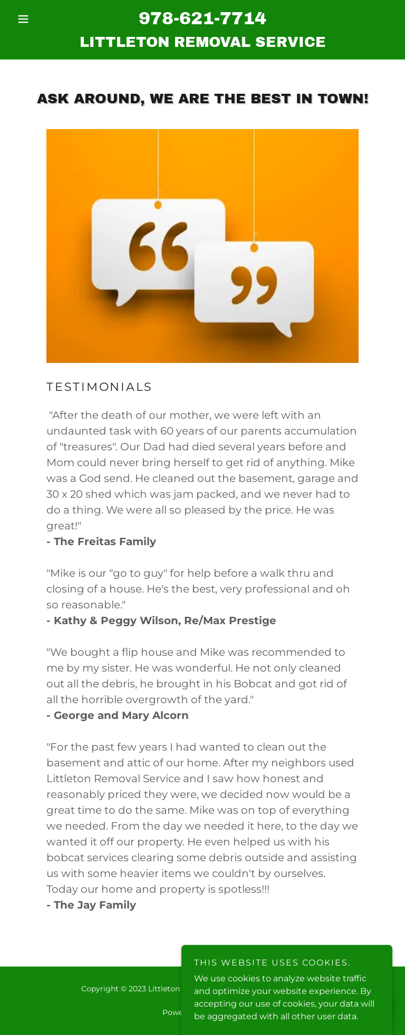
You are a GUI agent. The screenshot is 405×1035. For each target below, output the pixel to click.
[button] (41, 18)
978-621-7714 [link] (202, 18)
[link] (202, 44)
